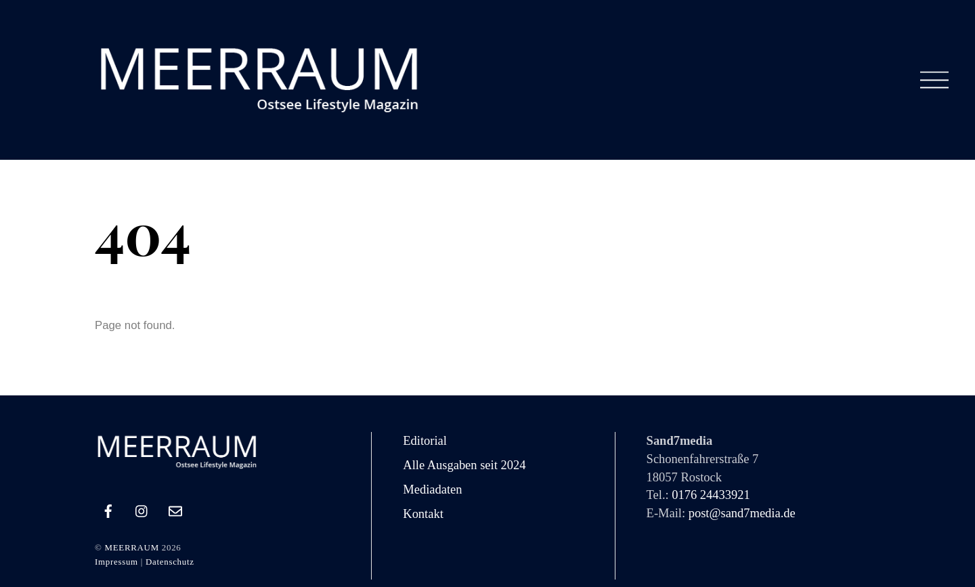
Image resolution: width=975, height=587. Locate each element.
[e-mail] (175, 509)
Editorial (425, 441)
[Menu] (934, 79)
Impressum (116, 562)
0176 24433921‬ (711, 495)
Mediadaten (432, 489)
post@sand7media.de (742, 513)
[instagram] (142, 509)
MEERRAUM (131, 547)
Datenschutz (170, 562)
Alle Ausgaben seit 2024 (464, 465)
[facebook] (108, 509)
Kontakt (423, 514)
